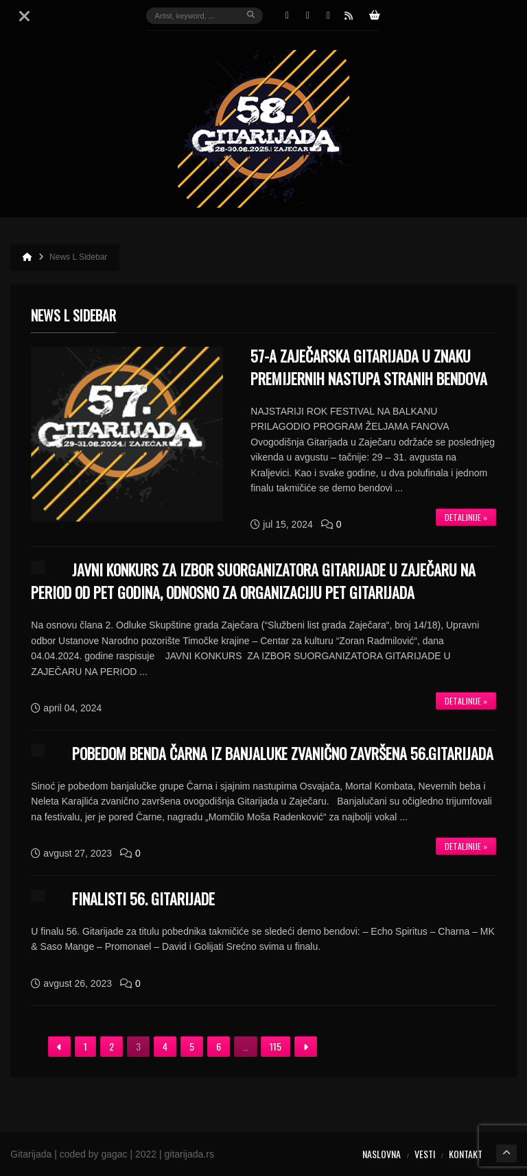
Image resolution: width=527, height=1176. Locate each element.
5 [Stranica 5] (191, 1046)
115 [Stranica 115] (275, 1046)
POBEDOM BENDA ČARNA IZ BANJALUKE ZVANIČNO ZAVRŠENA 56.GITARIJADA (282, 753)
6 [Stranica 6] (218, 1046)
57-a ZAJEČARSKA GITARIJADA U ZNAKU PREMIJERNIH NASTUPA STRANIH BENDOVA (368, 367)
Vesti (424, 1154)
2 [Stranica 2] (111, 1046)
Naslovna (381, 1154)
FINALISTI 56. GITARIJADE (143, 898)
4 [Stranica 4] (165, 1046)
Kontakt (465, 1154)
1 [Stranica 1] (85, 1046)
